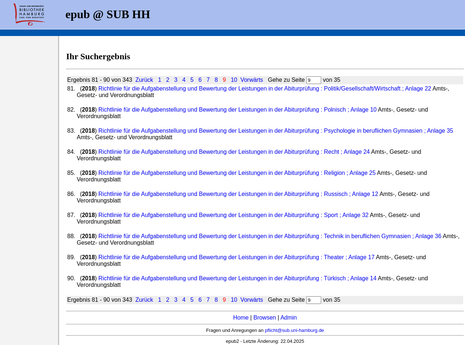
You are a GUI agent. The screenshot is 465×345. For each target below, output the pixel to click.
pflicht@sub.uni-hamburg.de (294, 330)
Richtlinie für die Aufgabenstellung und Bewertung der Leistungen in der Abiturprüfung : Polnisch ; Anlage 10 (237, 110)
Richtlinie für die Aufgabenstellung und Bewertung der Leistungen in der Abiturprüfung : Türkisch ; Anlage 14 (237, 278)
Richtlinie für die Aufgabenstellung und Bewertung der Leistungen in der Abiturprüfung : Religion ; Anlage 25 (237, 173)
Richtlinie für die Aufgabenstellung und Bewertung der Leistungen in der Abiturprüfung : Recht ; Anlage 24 (234, 152)
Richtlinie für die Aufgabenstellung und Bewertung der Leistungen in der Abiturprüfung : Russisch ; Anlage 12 (238, 194)
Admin (288, 317)
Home (241, 317)
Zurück (144, 80)
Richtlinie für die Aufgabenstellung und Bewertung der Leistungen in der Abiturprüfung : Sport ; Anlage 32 (233, 215)
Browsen (264, 317)
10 (234, 80)
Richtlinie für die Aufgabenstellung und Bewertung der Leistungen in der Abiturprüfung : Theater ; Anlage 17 (236, 257)
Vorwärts (251, 80)
